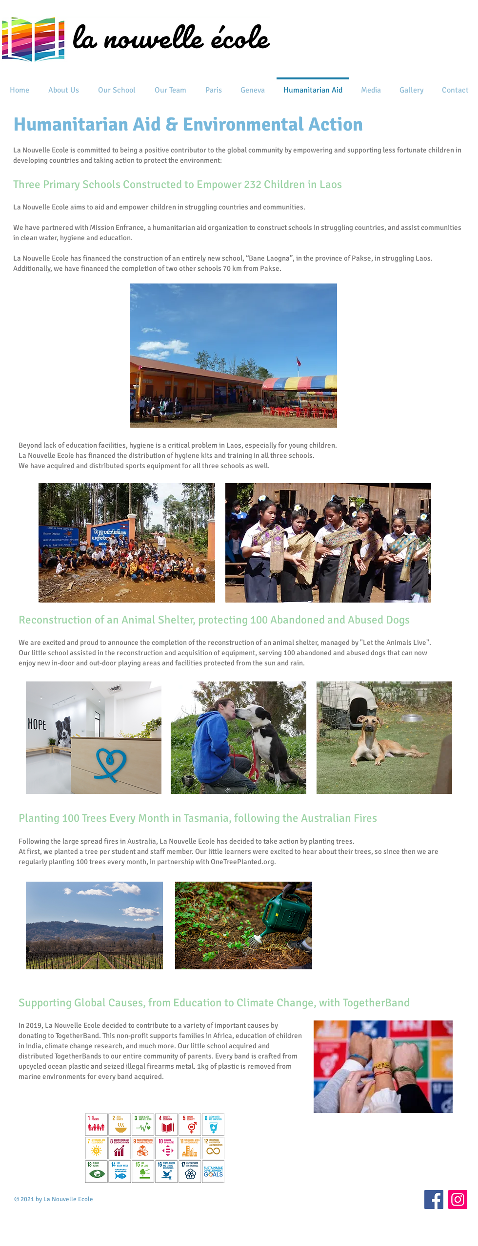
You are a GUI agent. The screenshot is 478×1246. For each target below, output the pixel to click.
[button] (63, 85)
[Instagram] (457, 1199)
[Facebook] (433, 1199)
